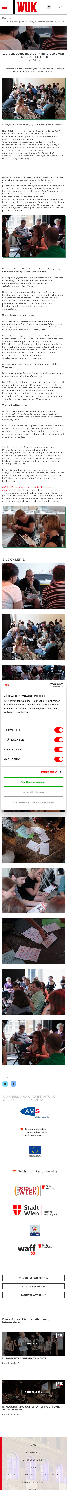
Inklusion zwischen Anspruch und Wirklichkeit (31, 1408)
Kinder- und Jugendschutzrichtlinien (33, 1474)
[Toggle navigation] (4, 7)
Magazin (6, 18)
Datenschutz (33, 1452)
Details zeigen (49, 772)
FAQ (33, 1467)
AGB (33, 1445)
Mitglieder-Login (33, 1482)
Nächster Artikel (33, 1295)
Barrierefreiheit (33, 1460)
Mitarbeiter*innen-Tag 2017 (24, 1358)
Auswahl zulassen (33, 792)
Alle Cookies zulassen (33, 782)
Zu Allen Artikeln (33, 1286)
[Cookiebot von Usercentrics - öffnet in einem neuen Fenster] (49, 685)
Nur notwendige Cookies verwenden (33, 802)
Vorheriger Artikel (33, 1278)
